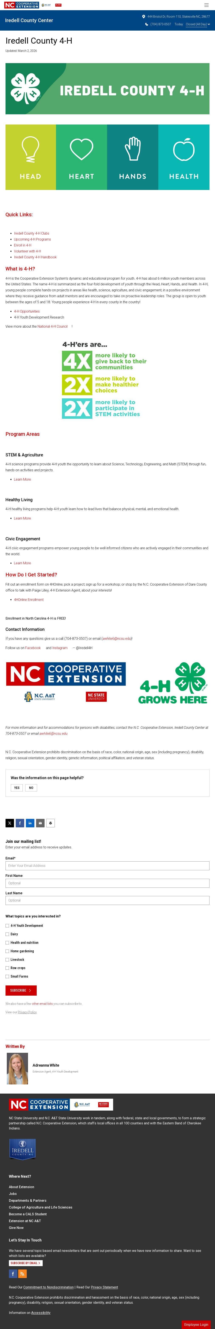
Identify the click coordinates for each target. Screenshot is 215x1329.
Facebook (33, 648)
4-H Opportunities (27, 311)
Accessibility (41, 1313)
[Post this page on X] (10, 823)
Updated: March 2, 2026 (21, 50)
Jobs (13, 1194)
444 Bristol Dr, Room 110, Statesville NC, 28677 (176, 16)
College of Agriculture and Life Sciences (40, 1207)
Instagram (59, 648)
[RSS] (22, 1274)
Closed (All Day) (198, 24)
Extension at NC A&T (25, 1221)
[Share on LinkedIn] (30, 823)
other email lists (42, 1003)
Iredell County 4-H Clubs (31, 233)
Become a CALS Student (28, 1214)
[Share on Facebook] (20, 823)
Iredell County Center (29, 20)
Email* (10, 858)
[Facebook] (13, 1274)
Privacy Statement (104, 1287)
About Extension (21, 1187)
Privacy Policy (27, 1012)
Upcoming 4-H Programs (32, 239)
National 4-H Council (52, 326)
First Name (14, 876)
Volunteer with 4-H (27, 251)
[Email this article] (40, 823)
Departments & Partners (27, 1201)
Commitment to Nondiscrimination (48, 1287)
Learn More (22, 479)
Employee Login (196, 1325)
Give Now (16, 1228)
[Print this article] (50, 823)
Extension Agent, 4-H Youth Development (55, 1071)
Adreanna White (46, 1065)
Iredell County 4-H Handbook (35, 257)
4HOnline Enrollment (29, 600)
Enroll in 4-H (22, 245)
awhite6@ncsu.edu (117, 639)
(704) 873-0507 (158, 24)
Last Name (14, 893)
